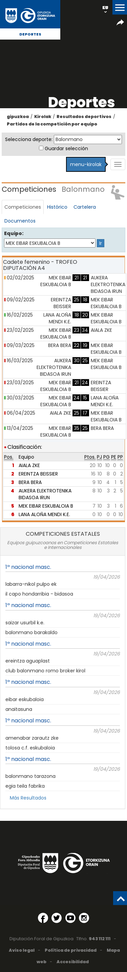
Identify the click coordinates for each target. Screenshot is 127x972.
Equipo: (13, 233)
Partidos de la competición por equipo (52, 124)
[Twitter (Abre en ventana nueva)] (56, 918)
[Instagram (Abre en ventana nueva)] (84, 918)
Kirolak (42, 116)
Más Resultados (28, 797)
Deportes (30, 34)
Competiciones (22, 207)
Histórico (57, 207)
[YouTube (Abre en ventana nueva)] (70, 918)
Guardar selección (66, 148)
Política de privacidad (71, 950)
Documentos (20, 220)
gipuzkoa (18, 116)
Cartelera (84, 207)
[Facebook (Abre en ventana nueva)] (43, 918)
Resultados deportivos (84, 116)
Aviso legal (22, 950)
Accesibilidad (73, 962)
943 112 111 (99, 939)
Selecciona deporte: (28, 139)
